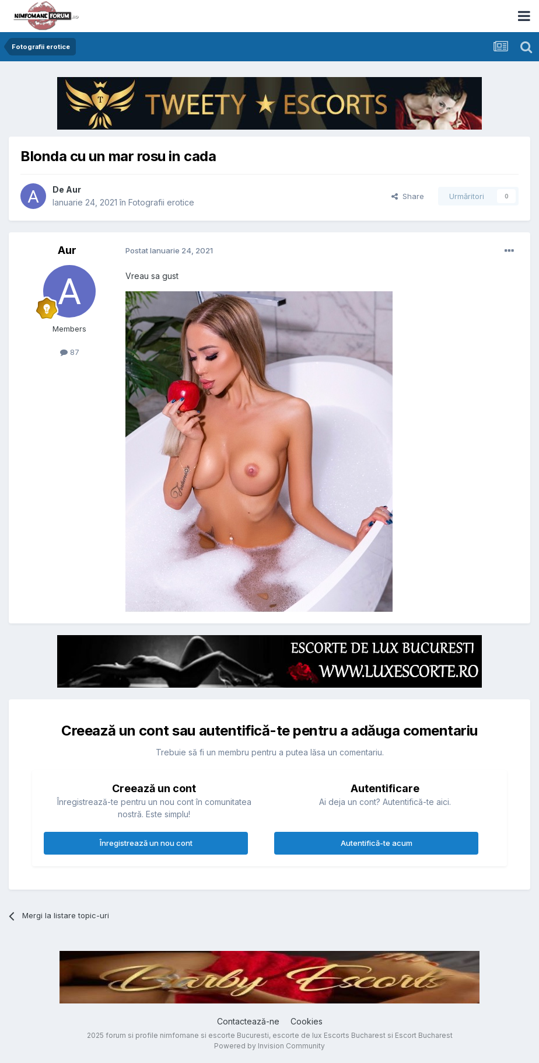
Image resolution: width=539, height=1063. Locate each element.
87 (69, 352)
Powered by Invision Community (269, 1045)
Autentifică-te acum (376, 843)
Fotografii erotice (161, 202)
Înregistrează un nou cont (146, 843)
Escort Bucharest (424, 1035)
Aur (73, 189)
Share (407, 196)
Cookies (306, 1021)
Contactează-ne (248, 1021)
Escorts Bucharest (355, 1035)
